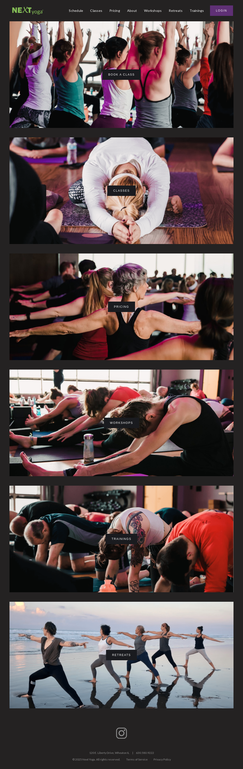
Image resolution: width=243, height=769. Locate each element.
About (132, 11)
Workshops (153, 11)
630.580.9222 (145, 753)
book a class (121, 74)
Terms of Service (137, 759)
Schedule (76, 11)
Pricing (114, 11)
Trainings (197, 11)
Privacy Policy (162, 759)
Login (221, 10)
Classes (96, 11)
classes (121, 190)
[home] (28, 11)
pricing (121, 306)
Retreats (175, 11)
